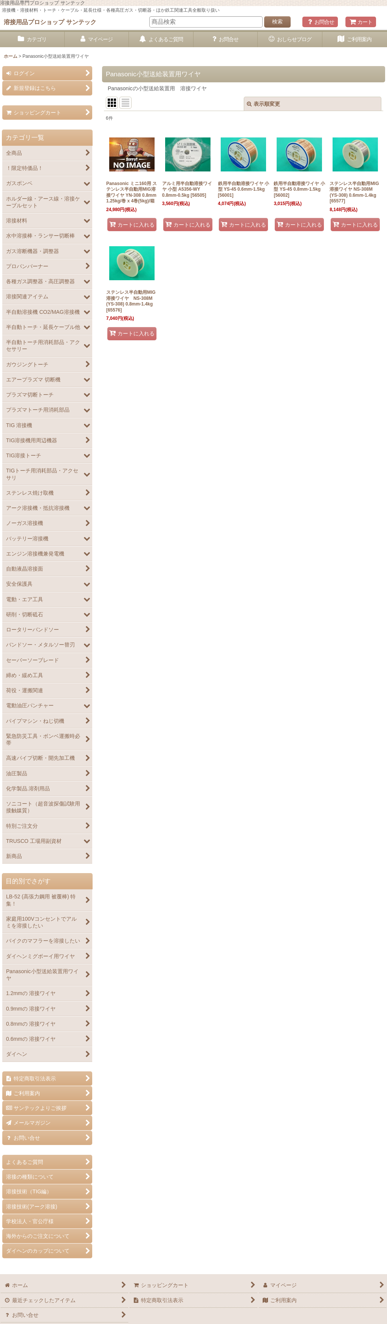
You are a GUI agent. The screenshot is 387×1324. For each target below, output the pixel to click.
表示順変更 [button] (263, 104)
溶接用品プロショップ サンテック (50, 22)
